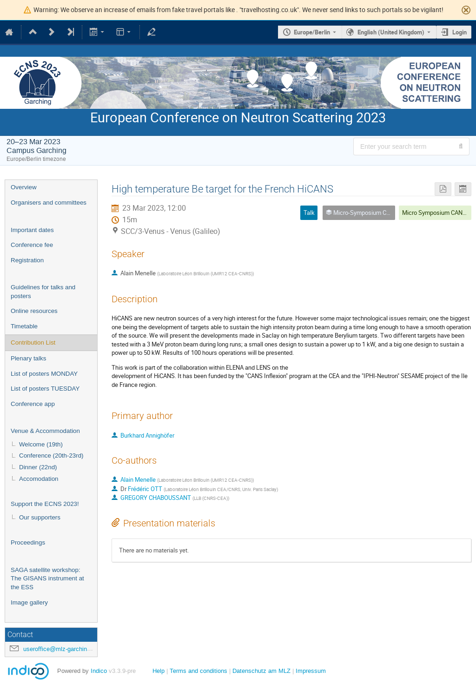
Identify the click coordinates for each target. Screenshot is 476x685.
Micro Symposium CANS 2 (436, 212)
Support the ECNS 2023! (45, 503)
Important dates (32, 229)
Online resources (34, 310)
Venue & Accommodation (45, 430)
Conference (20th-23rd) (51, 455)
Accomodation (38, 478)
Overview (24, 187)
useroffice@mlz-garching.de (61, 649)
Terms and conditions (198, 671)
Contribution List (33, 342)
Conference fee (32, 244)
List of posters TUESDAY (45, 388)
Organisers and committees (48, 202)
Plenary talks (28, 358)
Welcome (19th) (41, 444)
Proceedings (28, 542)
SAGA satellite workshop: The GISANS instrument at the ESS (47, 578)
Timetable (24, 326)
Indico (99, 671)
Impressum (311, 671)
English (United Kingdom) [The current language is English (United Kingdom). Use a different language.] (390, 32)
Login (459, 32)
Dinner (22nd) (38, 467)
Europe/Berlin (312, 32)
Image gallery (29, 602)
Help (158, 671)
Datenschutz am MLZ (261, 671)
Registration (27, 260)
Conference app (33, 403)
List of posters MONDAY (44, 373)
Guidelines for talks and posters (43, 291)
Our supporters (39, 517)
